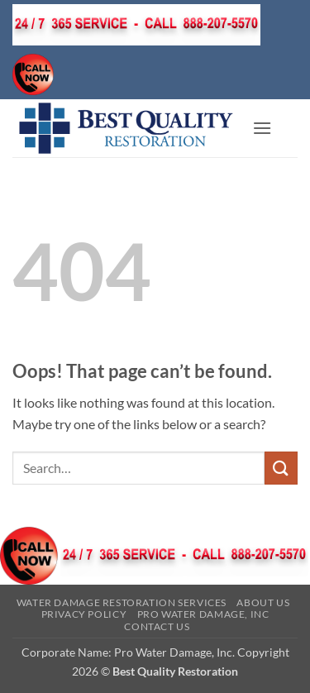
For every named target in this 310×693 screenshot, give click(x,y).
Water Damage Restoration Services (122, 602)
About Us (262, 602)
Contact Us (156, 626)
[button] (262, 128)
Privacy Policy (84, 614)
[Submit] (281, 468)
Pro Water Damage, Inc (203, 614)
